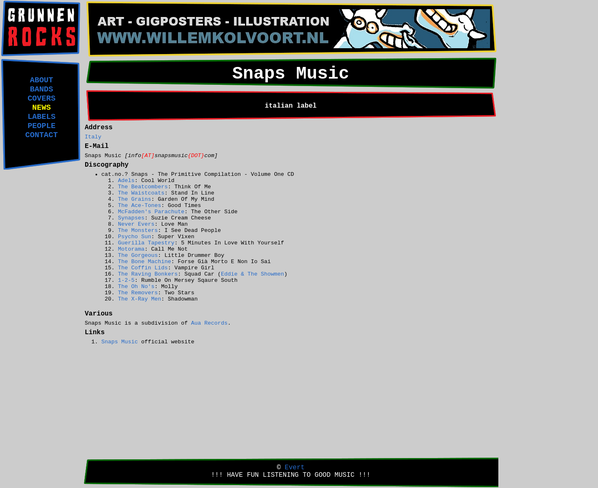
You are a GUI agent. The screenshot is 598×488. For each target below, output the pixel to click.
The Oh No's (136, 286)
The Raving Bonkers (148, 274)
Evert (295, 467)
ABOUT (41, 80)
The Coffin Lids (143, 268)
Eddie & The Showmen (252, 274)
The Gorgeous (138, 255)
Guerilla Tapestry (146, 243)
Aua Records (209, 323)
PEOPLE (41, 126)
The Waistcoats (141, 193)
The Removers (138, 293)
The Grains (134, 199)
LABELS (41, 116)
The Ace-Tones (139, 205)
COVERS (41, 98)
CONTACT (41, 135)
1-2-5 (126, 280)
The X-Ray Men (139, 299)
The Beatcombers (143, 187)
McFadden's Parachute (151, 212)
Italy (93, 137)
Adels (126, 180)
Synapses (131, 218)
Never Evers (136, 224)
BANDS (41, 89)
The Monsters (138, 230)
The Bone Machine (144, 262)
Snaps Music (119, 342)
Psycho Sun (134, 237)
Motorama (131, 249)
